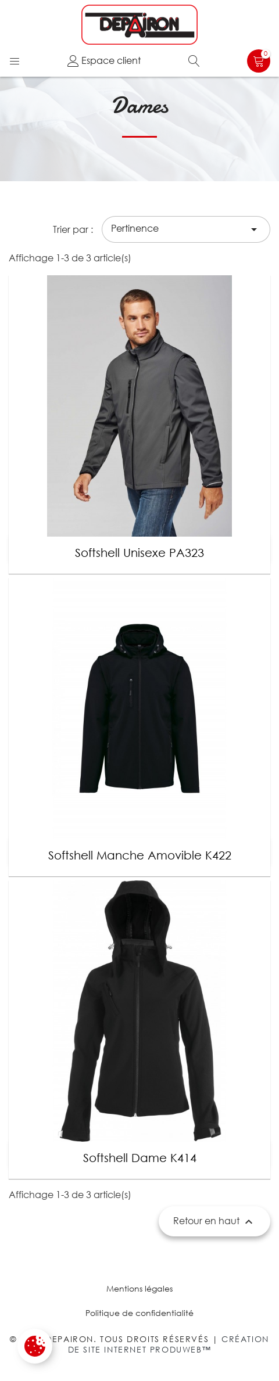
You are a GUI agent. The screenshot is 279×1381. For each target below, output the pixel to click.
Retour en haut (214, 1221)
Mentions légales (139, 1288)
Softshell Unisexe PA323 (139, 552)
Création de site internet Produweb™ (168, 1344)
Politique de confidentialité (139, 1312)
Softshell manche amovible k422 (139, 855)
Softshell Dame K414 (139, 1157)
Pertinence (186, 229)
